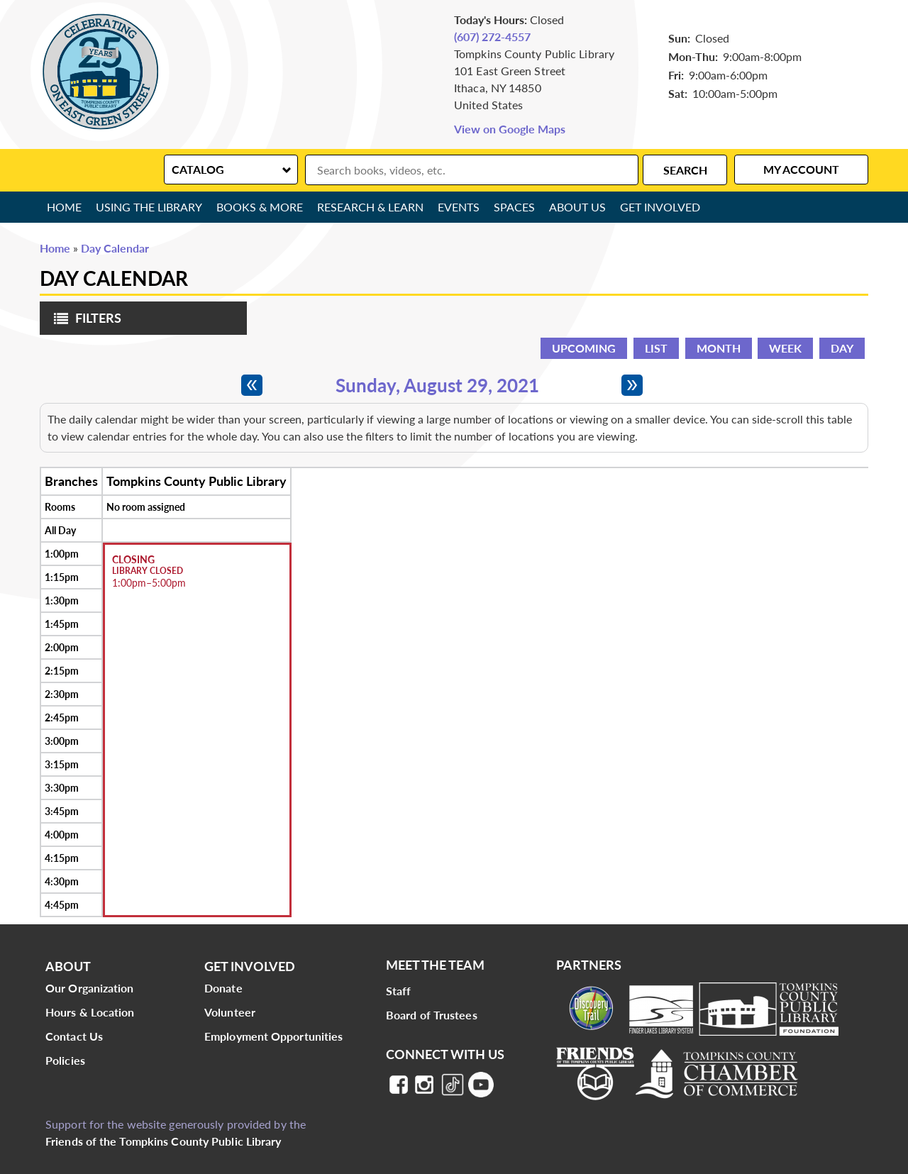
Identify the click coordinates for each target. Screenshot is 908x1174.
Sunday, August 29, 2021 (437, 385)
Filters (84, 322)
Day (842, 348)
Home (64, 207)
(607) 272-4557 (492, 36)
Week (785, 348)
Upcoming (584, 348)
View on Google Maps (509, 128)
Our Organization (89, 988)
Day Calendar (115, 248)
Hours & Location (90, 1012)
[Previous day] (251, 385)
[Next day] (632, 385)
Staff (398, 990)
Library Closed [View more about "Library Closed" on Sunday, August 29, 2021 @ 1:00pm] (147, 571)
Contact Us (74, 1036)
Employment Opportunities (273, 1036)
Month (719, 348)
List (656, 348)
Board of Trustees (431, 1014)
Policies (65, 1060)
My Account (801, 169)
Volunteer (229, 1012)
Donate (223, 988)
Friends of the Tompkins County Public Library (163, 1141)
